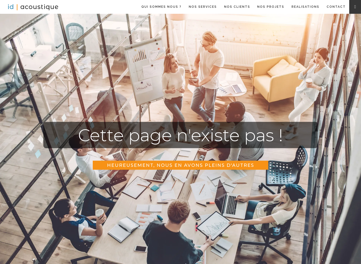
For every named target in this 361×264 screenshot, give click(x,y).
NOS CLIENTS (237, 7)
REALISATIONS (305, 7)
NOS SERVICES (203, 7)
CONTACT (336, 7)
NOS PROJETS (270, 7)
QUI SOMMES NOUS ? (161, 7)
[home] (33, 7)
